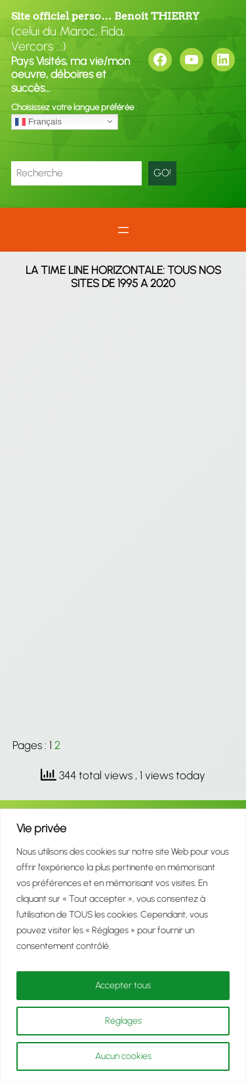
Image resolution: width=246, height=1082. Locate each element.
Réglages (123, 1020)
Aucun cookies (123, 1056)
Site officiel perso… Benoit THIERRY (105, 16)
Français (38, 121)
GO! (162, 172)
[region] (123, 945)
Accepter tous (123, 985)
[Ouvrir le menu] (123, 230)
